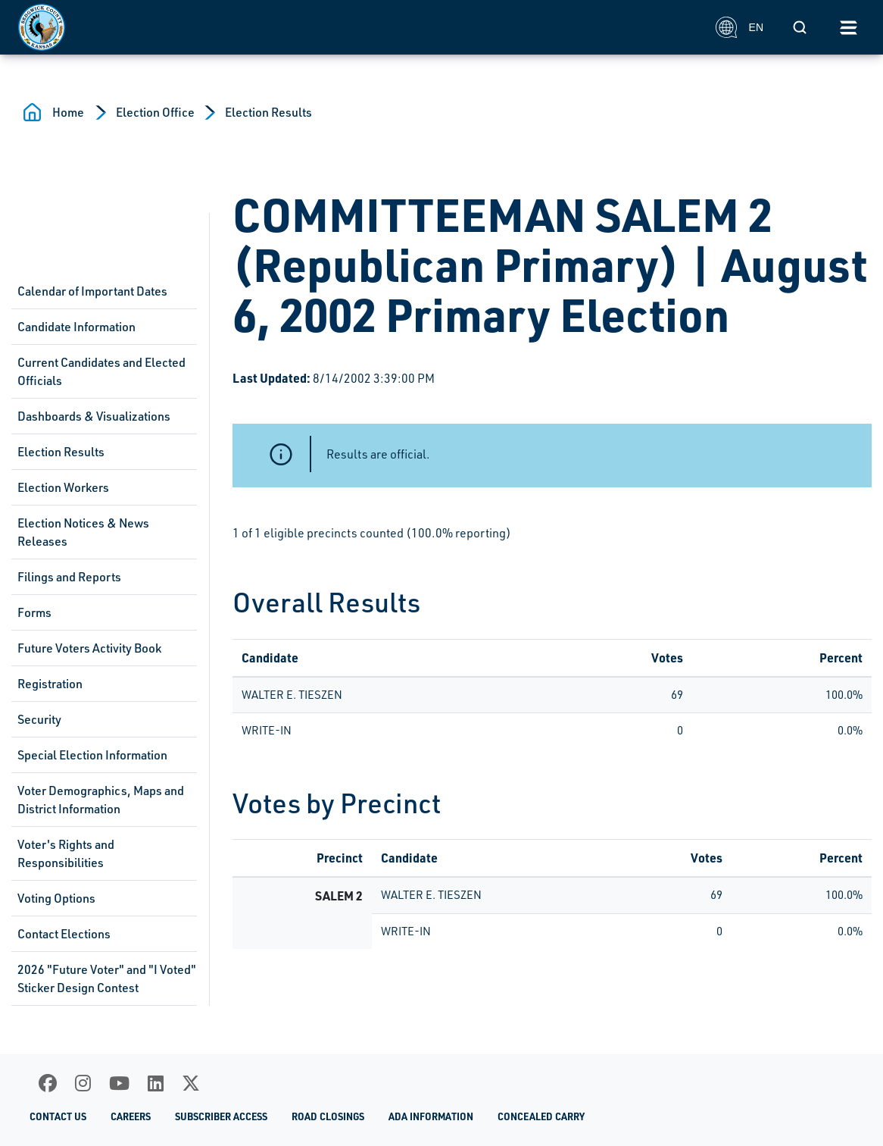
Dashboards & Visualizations (93, 416)
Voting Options (56, 898)
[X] (191, 1083)
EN (739, 27)
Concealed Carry (541, 1116)
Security (39, 719)
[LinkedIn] (156, 1083)
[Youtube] (119, 1083)
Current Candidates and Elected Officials (101, 371)
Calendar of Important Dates (92, 291)
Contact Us (58, 1116)
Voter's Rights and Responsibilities (65, 853)
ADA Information (430, 1116)
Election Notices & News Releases (83, 532)
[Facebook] (48, 1083)
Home (68, 112)
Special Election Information (92, 754)
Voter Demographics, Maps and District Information (100, 799)
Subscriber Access (221, 1116)
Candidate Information (76, 326)
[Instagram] (83, 1083)
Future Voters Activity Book (89, 648)
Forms (34, 612)
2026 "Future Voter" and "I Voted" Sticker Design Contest (106, 978)
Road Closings (328, 1116)
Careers (131, 1116)
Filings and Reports (69, 576)
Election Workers (63, 487)
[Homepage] (358, 27)
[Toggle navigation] (848, 27)
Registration (50, 683)
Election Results (268, 112)
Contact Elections (64, 933)
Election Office (155, 112)
